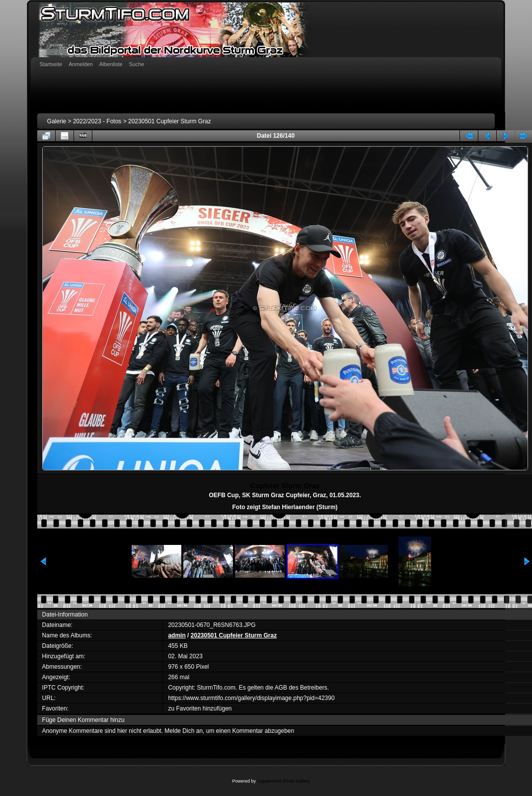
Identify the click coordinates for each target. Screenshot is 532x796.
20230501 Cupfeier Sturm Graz (169, 121)
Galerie (57, 121)
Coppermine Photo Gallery (283, 781)
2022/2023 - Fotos (97, 121)
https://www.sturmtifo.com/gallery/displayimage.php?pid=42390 (251, 698)
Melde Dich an (183, 730)
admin (176, 635)
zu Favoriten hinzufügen (199, 708)
